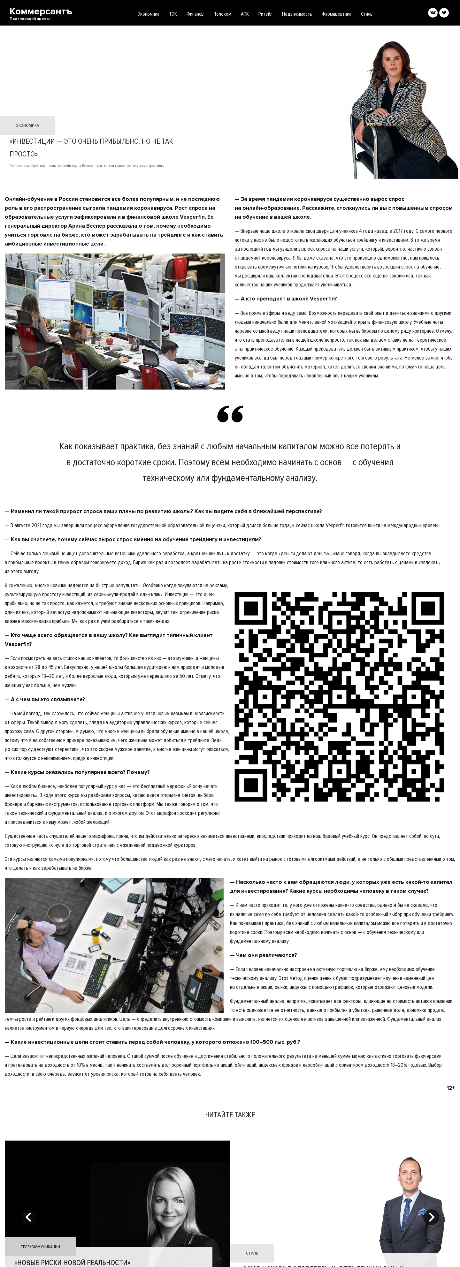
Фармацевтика (336, 14)
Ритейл (265, 14)
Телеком (222, 14)
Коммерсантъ (41, 13)
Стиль (366, 14)
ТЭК (173, 14)
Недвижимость (297, 14)
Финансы (195, 14)
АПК (245, 14)
